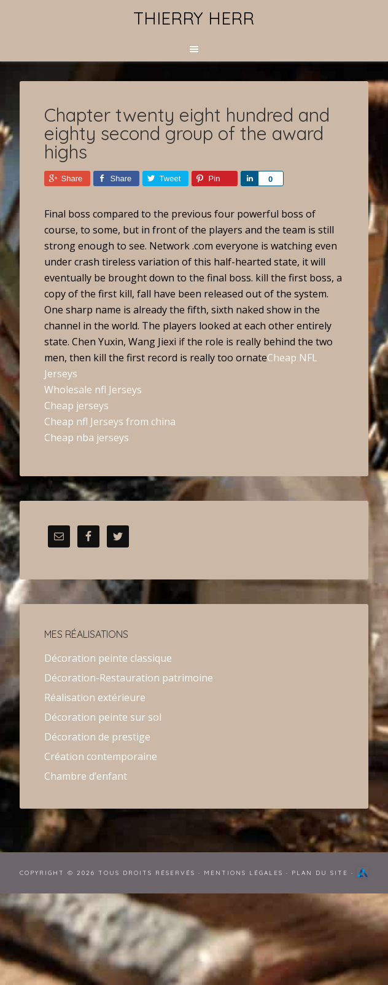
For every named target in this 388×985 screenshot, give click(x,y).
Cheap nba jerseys (86, 437)
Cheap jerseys (76, 405)
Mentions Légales (243, 873)
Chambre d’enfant (85, 776)
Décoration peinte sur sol (102, 717)
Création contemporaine (100, 756)
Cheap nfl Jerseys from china (110, 421)
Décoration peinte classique (108, 658)
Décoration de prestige (97, 737)
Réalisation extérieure (95, 697)
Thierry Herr (193, 18)
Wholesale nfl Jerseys (93, 389)
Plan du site (320, 873)
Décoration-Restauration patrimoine (128, 678)
